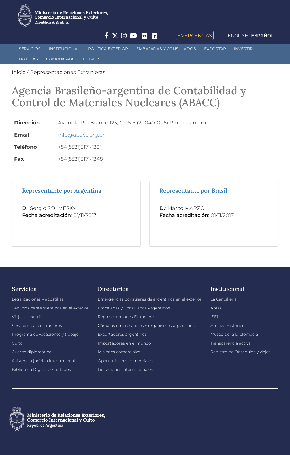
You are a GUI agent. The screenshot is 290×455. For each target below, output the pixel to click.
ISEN (215, 316)
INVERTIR (243, 48)
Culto (17, 343)
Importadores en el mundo (124, 343)
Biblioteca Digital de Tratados (41, 369)
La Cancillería (223, 299)
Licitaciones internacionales (125, 369)
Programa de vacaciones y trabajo (45, 334)
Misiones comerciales (119, 351)
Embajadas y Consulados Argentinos (134, 308)
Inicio (18, 72)
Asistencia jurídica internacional (43, 360)
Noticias (28, 58)
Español (262, 35)
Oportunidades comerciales (125, 360)
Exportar (215, 48)
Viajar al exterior (28, 316)
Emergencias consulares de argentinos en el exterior (150, 299)
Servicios (29, 48)
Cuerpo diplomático (32, 351)
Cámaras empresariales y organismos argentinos (146, 325)
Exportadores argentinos (122, 334)
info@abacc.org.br (81, 135)
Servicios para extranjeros (37, 325)
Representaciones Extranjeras (67, 72)
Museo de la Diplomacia (234, 334)
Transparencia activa (230, 343)
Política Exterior (108, 48)
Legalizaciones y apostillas (38, 299)
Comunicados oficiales (73, 58)
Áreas (215, 308)
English (238, 35)
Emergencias (194, 35)
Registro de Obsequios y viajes (240, 351)
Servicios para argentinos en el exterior (50, 308)
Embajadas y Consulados (166, 48)
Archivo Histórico (227, 325)
